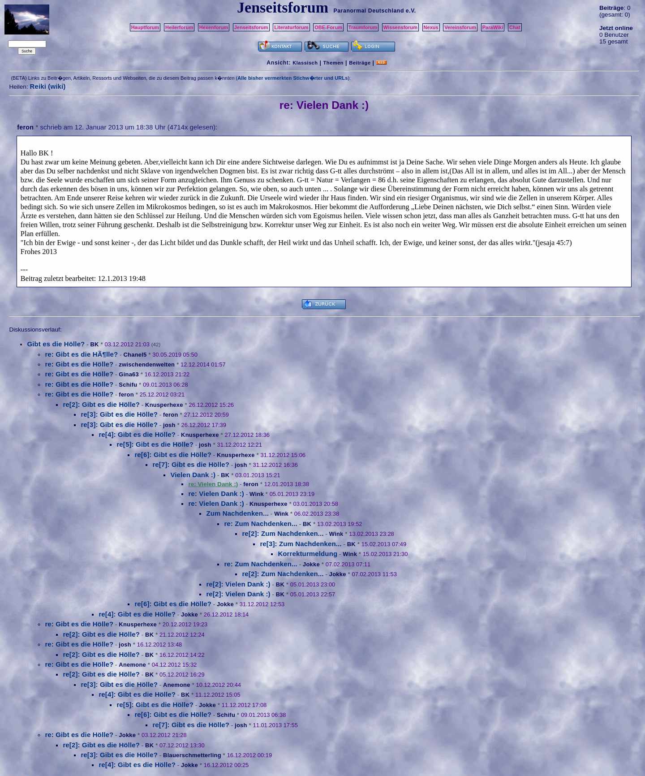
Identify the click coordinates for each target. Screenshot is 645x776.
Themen (333, 62)
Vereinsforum (460, 27)
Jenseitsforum (251, 27)
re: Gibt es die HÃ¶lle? (81, 354)
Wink (256, 494)
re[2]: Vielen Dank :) (238, 584)
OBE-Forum (328, 27)
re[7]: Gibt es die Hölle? (190, 464)
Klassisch (305, 62)
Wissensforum (400, 27)
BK (94, 344)
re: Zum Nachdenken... (260, 523)
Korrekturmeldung (307, 553)
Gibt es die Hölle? (56, 344)
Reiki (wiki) (47, 86)
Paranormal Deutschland (368, 11)
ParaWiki (492, 27)
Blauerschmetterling (192, 755)
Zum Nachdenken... (237, 513)
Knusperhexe (164, 404)
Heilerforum (179, 27)
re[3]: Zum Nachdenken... (300, 544)
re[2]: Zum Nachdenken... (282, 533)
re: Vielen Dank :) (216, 493)
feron (25, 127)
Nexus (431, 27)
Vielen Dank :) (192, 475)
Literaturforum (291, 27)
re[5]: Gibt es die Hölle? (155, 444)
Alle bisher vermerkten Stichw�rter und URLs (292, 78)
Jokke (311, 564)
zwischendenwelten (147, 364)
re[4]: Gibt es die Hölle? (137, 434)
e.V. (411, 11)
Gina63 (129, 374)
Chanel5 (134, 354)
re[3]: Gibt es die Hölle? (119, 414)
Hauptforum (145, 27)
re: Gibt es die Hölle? (79, 364)
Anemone (132, 664)
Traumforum (363, 27)
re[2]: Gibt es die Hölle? (101, 404)
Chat (514, 27)
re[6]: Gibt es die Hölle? (172, 454)
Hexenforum (213, 27)
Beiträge (359, 62)
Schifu (128, 384)
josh (169, 425)
